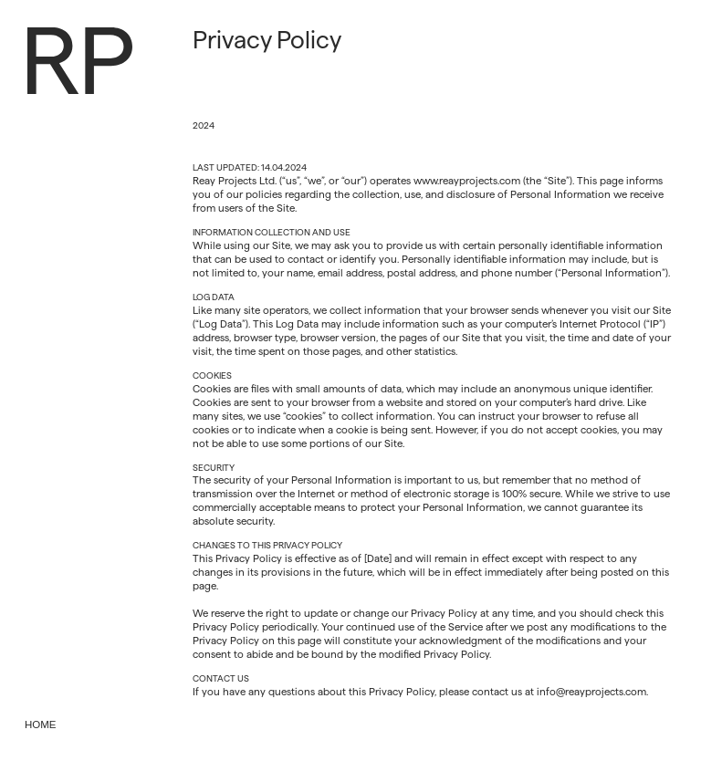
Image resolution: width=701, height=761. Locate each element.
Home (41, 724)
